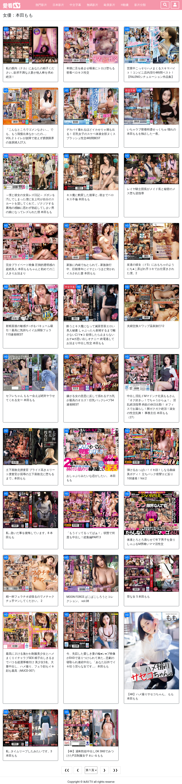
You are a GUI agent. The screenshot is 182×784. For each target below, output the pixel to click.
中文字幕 (75, 5)
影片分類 (140, 5)
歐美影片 (109, 5)
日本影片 (58, 5)
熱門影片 (41, 5)
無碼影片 (92, 5)
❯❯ (115, 770)
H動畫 (125, 5)
